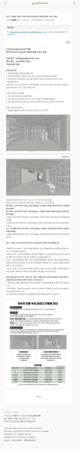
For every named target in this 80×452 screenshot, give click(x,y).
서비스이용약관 (17, 440)
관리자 (14, 20)
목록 (67, 42)
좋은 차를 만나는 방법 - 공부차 (40, 3)
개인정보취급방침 (29, 440)
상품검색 (74, 3)
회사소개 (7, 440)
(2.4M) (27, 32)
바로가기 (16, 416)
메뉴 (5, 3)
